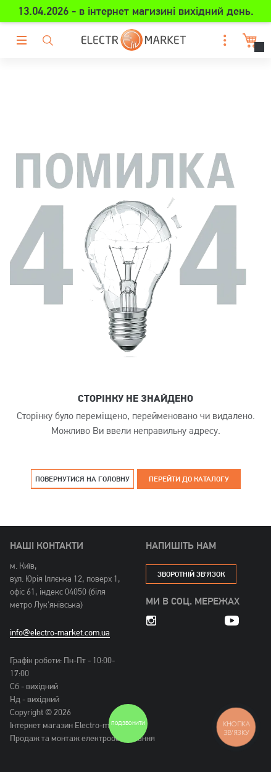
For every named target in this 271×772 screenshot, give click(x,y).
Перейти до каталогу (189, 478)
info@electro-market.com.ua (60, 632)
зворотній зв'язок (191, 574)
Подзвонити (127, 723)
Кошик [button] (248, 40)
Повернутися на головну (82, 478)
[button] (221, 40)
